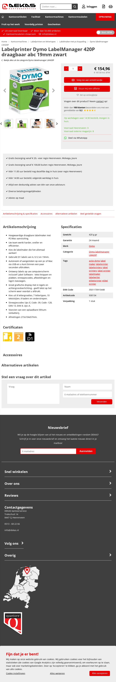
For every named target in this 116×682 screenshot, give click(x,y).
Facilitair (35, 16)
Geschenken (54, 24)
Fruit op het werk (11, 24)
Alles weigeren (57, 673)
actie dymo (94, 260)
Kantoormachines (54, 16)
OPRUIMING (105, 16)
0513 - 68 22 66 (12, 523)
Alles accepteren (100, 673)
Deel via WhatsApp (75, 137)
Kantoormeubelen (77, 16)
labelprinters (95, 267)
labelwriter (94, 277)
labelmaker (94, 274)
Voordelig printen (34, 24)
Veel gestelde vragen (90, 213)
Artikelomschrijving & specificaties (20, 213)
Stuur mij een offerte (87, 88)
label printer (104, 270)
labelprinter (102, 264)
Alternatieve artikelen (66, 213)
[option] (29, 90)
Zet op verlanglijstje (87, 95)
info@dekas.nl (49, 34)
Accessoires (46, 213)
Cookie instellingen (15, 673)
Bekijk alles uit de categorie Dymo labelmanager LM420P (28, 60)
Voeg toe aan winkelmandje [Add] (87, 80)
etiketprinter (95, 280)
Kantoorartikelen (18, 16)
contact (100, 101)
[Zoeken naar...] (75, 7)
